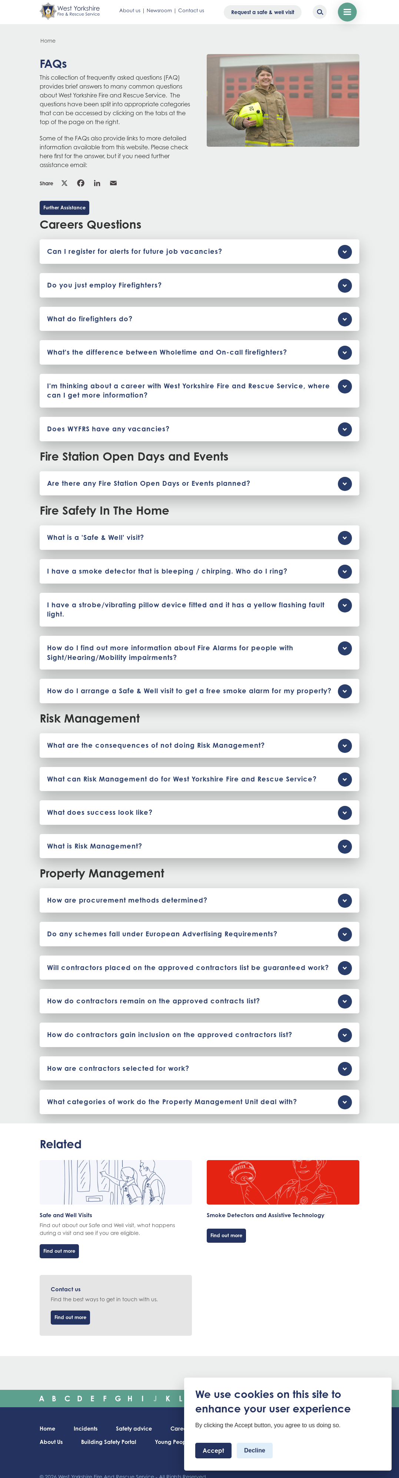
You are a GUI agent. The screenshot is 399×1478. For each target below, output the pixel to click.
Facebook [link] (81, 183)
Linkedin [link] (97, 183)
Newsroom (159, 10)
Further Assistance (64, 207)
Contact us (191, 10)
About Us (51, 1442)
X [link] (64, 183)
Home (48, 40)
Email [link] (113, 183)
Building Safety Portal (108, 1442)
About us (129, 10)
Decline (254, 1450)
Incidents (85, 1428)
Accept (213, 1450)
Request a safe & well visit (262, 12)
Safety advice (134, 1428)
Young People (173, 1442)
